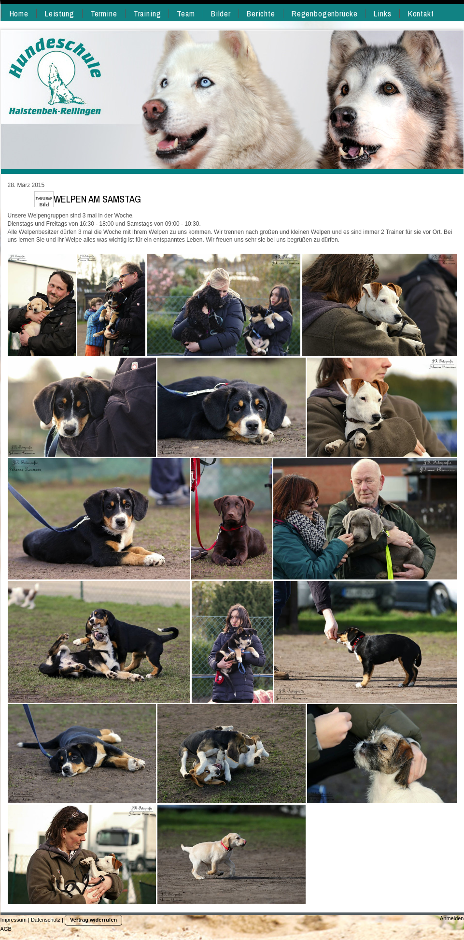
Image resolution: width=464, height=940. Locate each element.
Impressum (13, 920)
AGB (6, 929)
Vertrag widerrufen (93, 920)
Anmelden (452, 918)
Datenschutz (45, 920)
